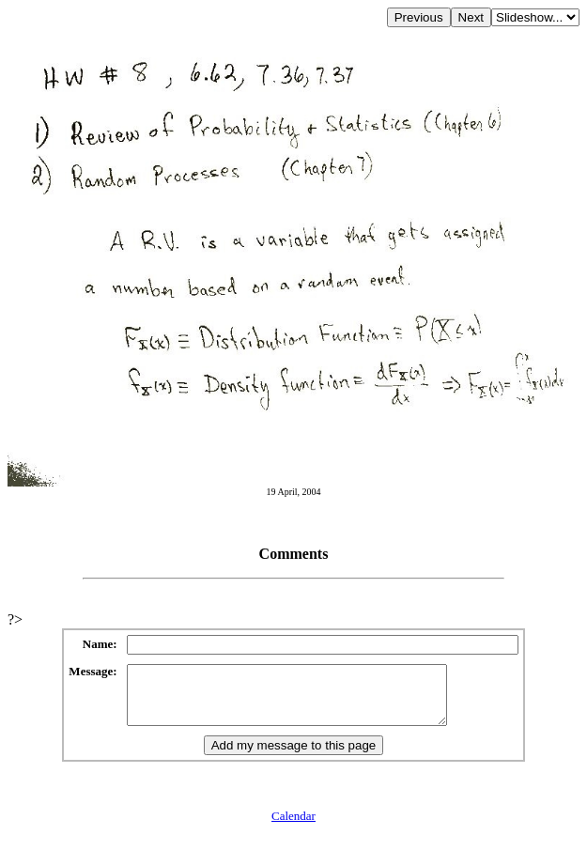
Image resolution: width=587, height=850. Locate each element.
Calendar (293, 827)
